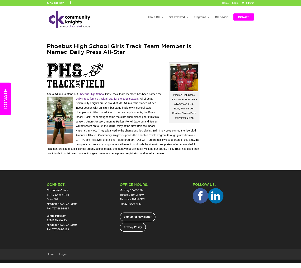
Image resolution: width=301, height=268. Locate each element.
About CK (153, 17)
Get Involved (177, 17)
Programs (200, 17)
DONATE (243, 17)
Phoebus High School (91, 94)
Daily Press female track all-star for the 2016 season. (107, 98)
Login (235, 3)
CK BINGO (221, 17)
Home (225, 3)
